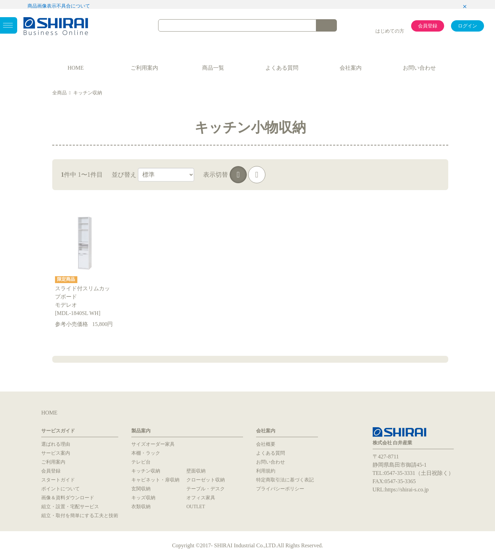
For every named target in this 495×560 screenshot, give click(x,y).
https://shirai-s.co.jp (407, 489)
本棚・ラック (145, 453)
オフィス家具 (200, 497)
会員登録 (427, 25)
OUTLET (195, 506)
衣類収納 (141, 506)
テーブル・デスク (205, 488)
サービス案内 (55, 453)
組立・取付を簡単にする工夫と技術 (79, 515)
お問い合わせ (419, 68)
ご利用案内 (144, 68)
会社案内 (351, 68)
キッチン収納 (87, 92)
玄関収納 (141, 488)
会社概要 (265, 444)
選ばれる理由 (55, 444)
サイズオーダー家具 (153, 444)
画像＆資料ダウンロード (67, 497)
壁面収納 (196, 471)
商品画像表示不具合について (59, 6)
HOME (75, 68)
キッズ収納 (143, 497)
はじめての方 (389, 31)
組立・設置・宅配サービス (70, 506)
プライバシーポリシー (280, 488)
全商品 (59, 92)
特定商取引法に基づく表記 (285, 479)
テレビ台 (141, 462)
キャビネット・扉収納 (155, 479)
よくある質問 (281, 68)
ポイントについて (60, 488)
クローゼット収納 (205, 479)
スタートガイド (58, 479)
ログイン (467, 25)
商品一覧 (213, 68)
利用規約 (265, 471)
